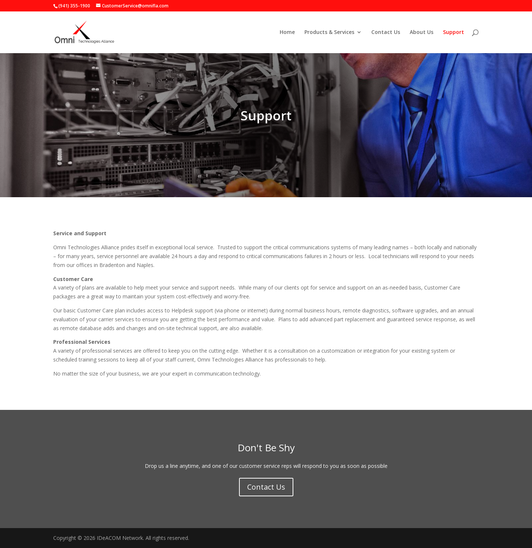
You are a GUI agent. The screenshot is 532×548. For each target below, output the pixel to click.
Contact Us (385, 32)
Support (453, 32)
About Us (421, 32)
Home (287, 32)
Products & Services (329, 32)
